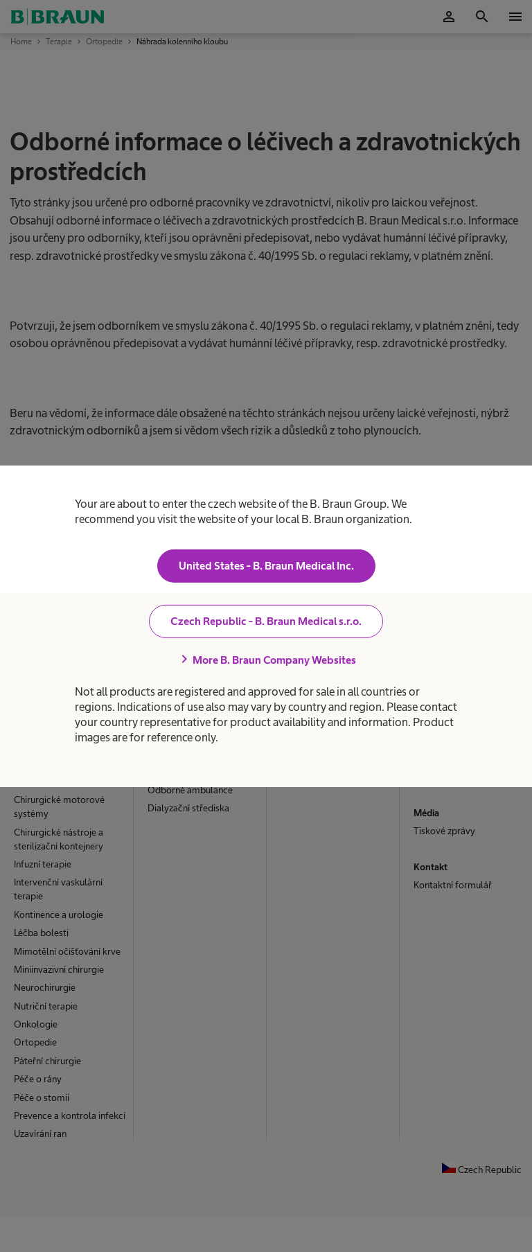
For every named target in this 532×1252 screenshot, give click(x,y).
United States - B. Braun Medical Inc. (266, 566)
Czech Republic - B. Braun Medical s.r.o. (266, 621)
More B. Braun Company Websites (266, 659)
